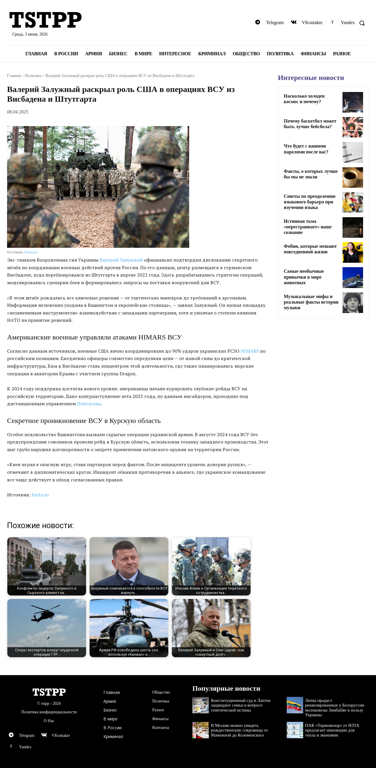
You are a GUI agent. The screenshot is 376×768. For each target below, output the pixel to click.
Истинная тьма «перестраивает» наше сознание (308, 227)
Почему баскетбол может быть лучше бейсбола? (310, 123)
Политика (33, 75)
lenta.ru (40, 494)
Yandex (348, 22)
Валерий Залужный (121, 260)
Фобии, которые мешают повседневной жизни (310, 249)
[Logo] (65, 20)
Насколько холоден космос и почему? (304, 98)
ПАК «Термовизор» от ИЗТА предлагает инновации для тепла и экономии (332, 730)
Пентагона (89, 403)
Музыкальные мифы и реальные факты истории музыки (311, 302)
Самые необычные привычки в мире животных (304, 277)
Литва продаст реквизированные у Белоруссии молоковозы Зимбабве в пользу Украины (334, 707)
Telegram (274, 22)
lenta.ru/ (31, 252)
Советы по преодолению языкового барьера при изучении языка (309, 202)
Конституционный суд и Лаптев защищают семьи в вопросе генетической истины (240, 705)
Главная (14, 75)
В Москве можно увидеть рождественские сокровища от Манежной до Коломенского (239, 730)
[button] (362, 23)
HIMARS (250, 351)
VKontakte (312, 22)
